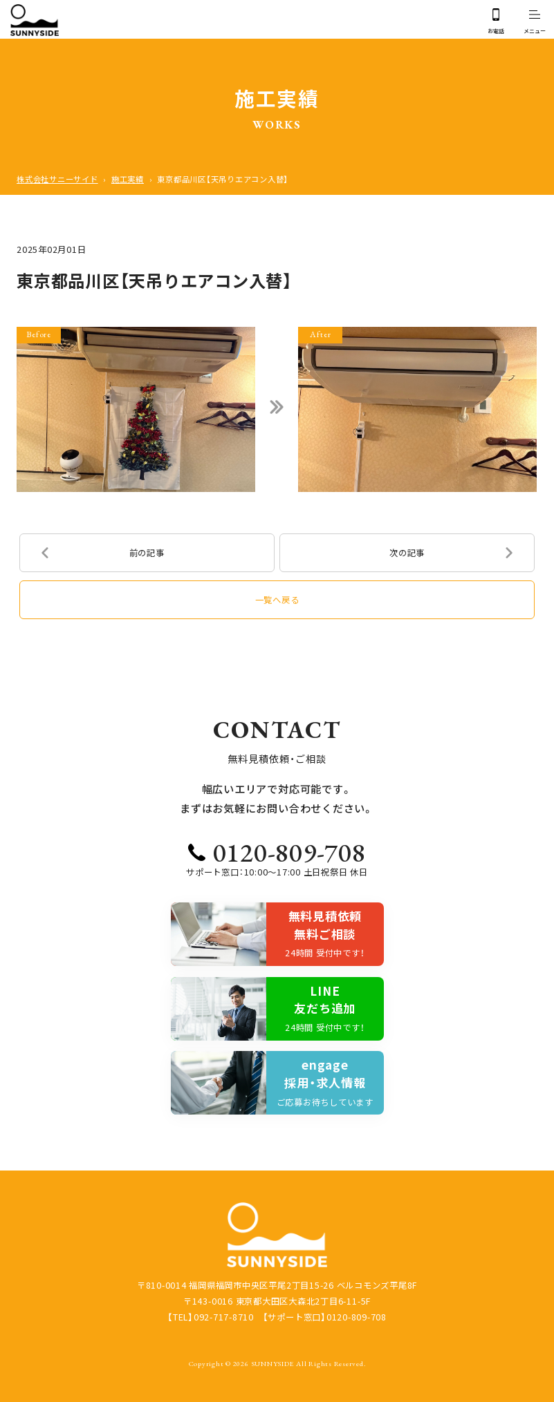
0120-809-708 (289, 852)
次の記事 (407, 553)
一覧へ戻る (277, 600)
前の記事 (147, 553)
